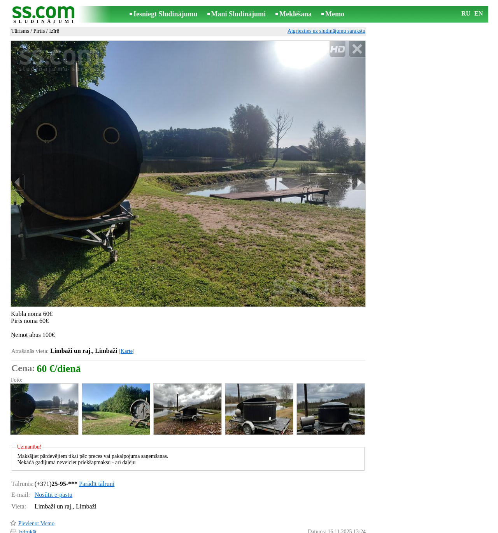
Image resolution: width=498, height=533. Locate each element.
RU (465, 13)
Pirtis (39, 31)
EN (478, 13)
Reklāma (234, 528)
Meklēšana (295, 14)
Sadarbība (261, 528)
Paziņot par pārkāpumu (340, 517)
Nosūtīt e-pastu (53, 461)
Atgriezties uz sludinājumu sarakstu (326, 31)
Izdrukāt (27, 499)
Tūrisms (20, 31)
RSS (284, 528)
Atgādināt (29, 516)
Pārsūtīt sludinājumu (40, 507)
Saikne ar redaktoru (196, 528)
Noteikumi (157, 528)
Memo (334, 14)
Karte (127, 318)
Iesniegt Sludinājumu (165, 14)
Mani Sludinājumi (238, 14)
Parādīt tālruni (96, 450)
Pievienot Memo (36, 490)
